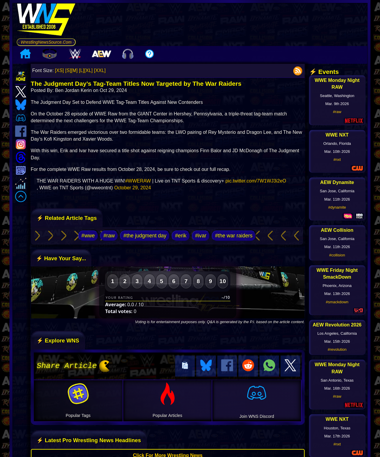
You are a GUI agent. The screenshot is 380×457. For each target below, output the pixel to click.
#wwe (88, 236)
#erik (180, 236)
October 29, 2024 (132, 187)
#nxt (337, 159)
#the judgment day (145, 236)
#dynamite (337, 207)
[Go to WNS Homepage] (46, 20)
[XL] (88, 70)
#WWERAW (138, 180)
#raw (109, 236)
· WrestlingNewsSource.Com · (46, 42)
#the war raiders (233, 236)
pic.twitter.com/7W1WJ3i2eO (255, 180)
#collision (337, 255)
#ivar (200, 236)
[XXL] (100, 70)
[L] (81, 70)
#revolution (337, 349)
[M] (74, 70)
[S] (68, 70)
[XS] (59, 70)
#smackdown (337, 302)
